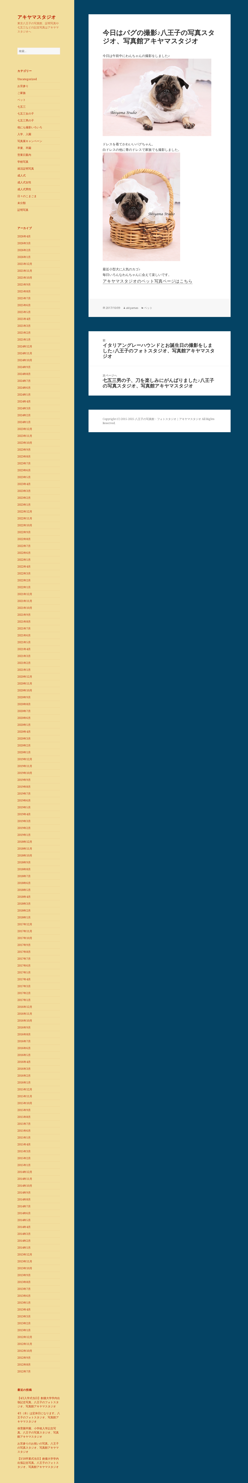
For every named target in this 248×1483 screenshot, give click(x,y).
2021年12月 (24, 594)
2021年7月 (24, 628)
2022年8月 (24, 539)
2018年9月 (24, 862)
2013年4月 (24, 1309)
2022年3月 (24, 573)
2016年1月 (24, 1082)
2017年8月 (24, 952)
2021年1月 (24, 670)
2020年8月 (24, 704)
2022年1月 (24, 587)
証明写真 (22, 210)
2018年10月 (24, 855)
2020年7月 (24, 711)
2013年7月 (24, 1289)
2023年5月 (24, 477)
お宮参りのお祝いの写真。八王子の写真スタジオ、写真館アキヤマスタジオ (38, 1448)
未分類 (21, 203)
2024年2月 (24, 415)
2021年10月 (24, 608)
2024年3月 (24, 408)
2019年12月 (24, 759)
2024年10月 (24, 360)
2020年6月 (24, 718)
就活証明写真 (25, 168)
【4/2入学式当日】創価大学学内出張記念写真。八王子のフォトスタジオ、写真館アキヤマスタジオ (38, 1402)
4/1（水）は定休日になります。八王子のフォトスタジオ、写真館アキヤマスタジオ (38, 1417)
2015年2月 (24, 1158)
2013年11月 (24, 1261)
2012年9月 (24, 1358)
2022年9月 (24, 532)
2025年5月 (24, 312)
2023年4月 (24, 484)
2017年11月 (24, 931)
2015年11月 (24, 1096)
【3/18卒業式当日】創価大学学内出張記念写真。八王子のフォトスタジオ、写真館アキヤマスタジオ (38, 1463)
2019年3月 (24, 821)
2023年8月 (24, 456)
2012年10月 (24, 1351)
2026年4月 (24, 236)
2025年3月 (24, 326)
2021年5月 (24, 642)
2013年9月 (24, 1275)
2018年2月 (24, 910)
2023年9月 (24, 449)
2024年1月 (24, 422)
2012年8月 (24, 1364)
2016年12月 (24, 1007)
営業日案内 (24, 155)
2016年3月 (24, 1069)
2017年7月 (24, 959)
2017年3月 (24, 986)
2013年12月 (24, 1254)
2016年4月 (24, 1062)
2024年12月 (24, 346)
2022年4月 (24, 566)
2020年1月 (24, 752)
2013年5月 (24, 1302)
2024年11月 (24, 353)
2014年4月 (24, 1227)
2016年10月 (24, 1020)
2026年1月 (24, 257)
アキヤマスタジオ (36, 17)
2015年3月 (24, 1151)
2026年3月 (24, 243)
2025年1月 (24, 339)
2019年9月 (24, 780)
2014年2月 (24, 1241)
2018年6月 (24, 883)
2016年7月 (24, 1041)
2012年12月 (24, 1337)
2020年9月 (24, 697)
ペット (21, 100)
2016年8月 (24, 1034)
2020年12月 (24, 676)
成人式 (21, 175)
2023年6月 (24, 470)
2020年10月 (24, 690)
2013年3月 (24, 1316)
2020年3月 (24, 738)
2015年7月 (24, 1124)
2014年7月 (24, 1206)
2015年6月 (24, 1131)
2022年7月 (24, 546)
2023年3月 (24, 491)
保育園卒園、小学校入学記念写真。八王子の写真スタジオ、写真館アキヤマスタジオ (38, 1432)
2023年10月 (24, 443)
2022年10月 (24, 525)
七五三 (21, 107)
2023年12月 (24, 429)
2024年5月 (24, 394)
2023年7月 (24, 463)
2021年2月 (24, 663)
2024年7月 (24, 381)
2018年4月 (24, 897)
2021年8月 (24, 621)
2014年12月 (24, 1172)
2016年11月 (24, 1014)
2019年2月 (24, 828)
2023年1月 (24, 504)
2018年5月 (24, 890)
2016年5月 (24, 1055)
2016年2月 (24, 1075)
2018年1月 (24, 917)
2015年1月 (24, 1165)
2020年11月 (24, 683)
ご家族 (21, 93)
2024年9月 (24, 367)
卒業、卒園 (24, 148)
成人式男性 (24, 189)
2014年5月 (24, 1220)
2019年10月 (24, 773)
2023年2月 (24, 498)
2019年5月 (24, 807)
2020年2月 (24, 745)
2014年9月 (24, 1192)
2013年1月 (24, 1330)
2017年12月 (24, 924)
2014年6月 (24, 1213)
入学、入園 (24, 134)
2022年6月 (24, 553)
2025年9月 (24, 284)
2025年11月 (24, 271)
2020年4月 (24, 732)
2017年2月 (24, 993)
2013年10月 (24, 1268)
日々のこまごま (27, 196)
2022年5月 (24, 560)
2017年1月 (24, 1000)
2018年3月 (24, 903)
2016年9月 (24, 1027)
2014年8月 (24, 1199)
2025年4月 (24, 319)
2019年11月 (24, 766)
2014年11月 (24, 1179)
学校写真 (22, 162)
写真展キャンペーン (29, 141)
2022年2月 (24, 580)
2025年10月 (24, 277)
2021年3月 (24, 656)
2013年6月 (24, 1296)
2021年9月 (24, 615)
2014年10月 (24, 1186)
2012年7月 (24, 1371)
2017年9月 (24, 945)
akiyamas (132, 308)
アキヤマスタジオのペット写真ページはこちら (148, 281)
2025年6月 (24, 305)
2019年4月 (24, 814)
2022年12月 (24, 511)
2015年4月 (24, 1144)
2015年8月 (24, 1117)
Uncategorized (27, 79)
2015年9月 (24, 1110)
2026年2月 (24, 250)
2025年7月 (24, 298)
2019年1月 (24, 835)
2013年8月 (24, 1282)
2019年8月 (24, 787)
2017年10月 (24, 938)
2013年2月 (24, 1323)
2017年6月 (24, 965)
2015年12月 (24, 1089)
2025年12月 (24, 264)
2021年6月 (24, 635)
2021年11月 (24, 601)
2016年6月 (24, 1048)
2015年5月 (24, 1137)
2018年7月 (24, 876)
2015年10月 (24, 1103)
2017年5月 (24, 972)
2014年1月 (24, 1247)
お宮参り (22, 86)
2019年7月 (24, 793)
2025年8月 (24, 291)
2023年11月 (24, 436)
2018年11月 (24, 848)
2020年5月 (24, 725)
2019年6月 (24, 800)
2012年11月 (24, 1344)
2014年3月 (24, 1234)
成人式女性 (24, 182)
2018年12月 (24, 842)
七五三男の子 (25, 120)
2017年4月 (24, 979)
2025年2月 (24, 333)
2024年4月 (24, 401)
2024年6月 (24, 388)
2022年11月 (24, 518)
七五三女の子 (25, 113)
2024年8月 (24, 374)
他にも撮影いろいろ (29, 127)
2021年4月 (24, 649)
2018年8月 (24, 869)
